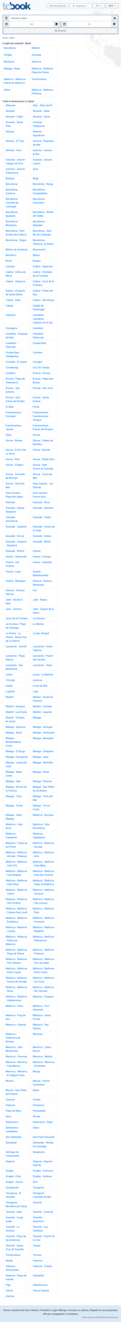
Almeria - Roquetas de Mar (43, 142)
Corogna (37, 361)
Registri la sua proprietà (103, 1310)
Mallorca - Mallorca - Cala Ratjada (16, 873)
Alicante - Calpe (14, 116)
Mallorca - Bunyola (43, 815)
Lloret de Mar (40, 685)
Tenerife (37, 1202)
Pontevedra (39, 1110)
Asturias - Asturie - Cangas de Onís (16, 161)
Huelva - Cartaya (42, 556)
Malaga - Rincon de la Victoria (16, 788)
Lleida (9, 685)
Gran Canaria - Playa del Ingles (14, 494)
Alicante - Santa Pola (14, 124)
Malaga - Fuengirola (17, 756)
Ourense (10, 1099)
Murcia (9, 1080)
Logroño (10, 691)
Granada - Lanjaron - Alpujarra (16, 543)
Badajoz (10, 178)
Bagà (35, 178)
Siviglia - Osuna (14, 1181)
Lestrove (37, 680)
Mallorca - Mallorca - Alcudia (43, 845)
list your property (58, 5)
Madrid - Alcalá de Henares (43, 699)
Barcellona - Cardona (12, 191)
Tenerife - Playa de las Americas (16, 1238)
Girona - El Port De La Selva (16, 451)
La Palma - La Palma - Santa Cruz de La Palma (16, 637)
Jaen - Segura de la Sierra (43, 611)
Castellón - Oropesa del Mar (16, 335)
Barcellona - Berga (43, 184)
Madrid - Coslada (42, 706)
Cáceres (10, 266)
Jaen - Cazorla (13, 609)
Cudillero (11, 373)
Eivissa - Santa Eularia (41, 399)
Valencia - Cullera (42, 1266)
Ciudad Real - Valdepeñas (13, 354)
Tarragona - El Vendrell (13, 1195)
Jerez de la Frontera (17, 618)
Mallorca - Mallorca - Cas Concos (43, 901)
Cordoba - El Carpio (16, 361)
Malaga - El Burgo (15, 751)
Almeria (10, 131)
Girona (36, 434)
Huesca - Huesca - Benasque (43, 582)
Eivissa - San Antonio (13, 390)
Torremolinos (39, 79)
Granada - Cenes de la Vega (43, 528)
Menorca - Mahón (42, 1056)
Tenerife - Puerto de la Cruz (44, 1238)
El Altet (9, 406)
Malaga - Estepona (43, 751)
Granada (36, 54)
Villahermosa (40, 1284)
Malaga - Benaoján (43, 738)
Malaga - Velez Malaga (14, 817)
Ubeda (9, 1260)
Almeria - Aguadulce (39, 133)
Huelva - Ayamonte (16, 556)
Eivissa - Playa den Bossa (43, 380)
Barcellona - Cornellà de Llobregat (12, 203)
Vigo (8, 1284)
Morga (36, 1071)
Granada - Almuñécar (12, 519)
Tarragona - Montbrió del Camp (16, 1204)
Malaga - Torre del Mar (43, 798)
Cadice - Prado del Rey (43, 292)
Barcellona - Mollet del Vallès (43, 214)
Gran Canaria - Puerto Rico (41, 494)
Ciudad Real (39, 343)
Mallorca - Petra (14, 1005)
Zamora (10, 1296)
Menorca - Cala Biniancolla (14, 1049)
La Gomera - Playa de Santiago (16, 626)
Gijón (8, 434)
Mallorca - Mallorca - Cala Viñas (16, 882)
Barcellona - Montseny (12, 223)
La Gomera (39, 618)
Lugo (35, 691)
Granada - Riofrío (15, 551)
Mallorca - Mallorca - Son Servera (43, 989)
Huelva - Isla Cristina (12, 564)
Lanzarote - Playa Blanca (15, 657)
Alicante (10, 111)
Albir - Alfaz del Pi (42, 105)
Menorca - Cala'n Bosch (42, 1049)
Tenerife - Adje (14, 1211)
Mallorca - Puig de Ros (16, 1017)
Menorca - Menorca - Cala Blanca (16, 1064)
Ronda (36, 1116)
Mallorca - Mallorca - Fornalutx (43, 919)
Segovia (10, 1161)
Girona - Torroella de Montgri (15, 476)
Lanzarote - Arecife (16, 646)
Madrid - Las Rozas (16, 712)
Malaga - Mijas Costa (14, 773)
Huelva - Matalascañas (40, 573)
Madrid (35, 47)
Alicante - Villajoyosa (39, 124)
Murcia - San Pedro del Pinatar (16, 1092)
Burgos (37, 260)
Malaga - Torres (14, 805)
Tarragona (38, 1187)
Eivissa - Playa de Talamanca (15, 380)
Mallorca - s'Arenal (16, 1024)
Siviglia (8, 54)
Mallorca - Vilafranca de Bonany (13, 1038)
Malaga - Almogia (42, 727)
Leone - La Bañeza (43, 674)
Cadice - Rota (13, 300)
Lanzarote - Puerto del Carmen (43, 657)
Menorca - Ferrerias (16, 1056)
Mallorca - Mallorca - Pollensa (43, 91)
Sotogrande (12, 1187)
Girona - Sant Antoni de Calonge (43, 466)
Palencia (10, 1105)
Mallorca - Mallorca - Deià (43, 910)
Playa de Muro (13, 1110)
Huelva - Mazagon (16, 580)
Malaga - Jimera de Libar (16, 764)
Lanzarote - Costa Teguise (42, 648)
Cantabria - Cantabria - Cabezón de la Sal (43, 319)
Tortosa (37, 1255)
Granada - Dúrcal (15, 536)
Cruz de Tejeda (41, 367)
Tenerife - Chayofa (43, 1211)
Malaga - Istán (41, 756)
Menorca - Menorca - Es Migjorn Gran (16, 1073)
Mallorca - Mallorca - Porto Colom (16, 970)
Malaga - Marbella (43, 762)
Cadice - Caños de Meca (16, 274)
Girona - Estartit (41, 449)
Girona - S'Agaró (14, 464)
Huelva (36, 551)
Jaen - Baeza (40, 599)
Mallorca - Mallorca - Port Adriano (16, 961)
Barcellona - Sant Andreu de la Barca (16, 232)
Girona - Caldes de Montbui (43, 442)
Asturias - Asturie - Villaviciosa (16, 171)
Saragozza (39, 1152)
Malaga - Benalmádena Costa (13, 742)
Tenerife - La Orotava (12, 1228)
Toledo (36, 1245)
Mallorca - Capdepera (39, 835)
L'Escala (10, 680)
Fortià (36, 406)
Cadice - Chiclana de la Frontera (42, 274)
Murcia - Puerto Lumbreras (41, 1082)
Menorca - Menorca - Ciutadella (43, 1064)
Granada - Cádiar (42, 517)
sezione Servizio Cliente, (25, 1310)
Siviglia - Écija (13, 1176)
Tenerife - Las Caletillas (40, 1228)
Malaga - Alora (14, 732)
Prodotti (44, 1310)
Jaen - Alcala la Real (14, 601)
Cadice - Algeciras (43, 266)
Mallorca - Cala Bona (14, 826)
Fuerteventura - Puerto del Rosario (43, 427)
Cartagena (11, 328)
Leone (9, 674)
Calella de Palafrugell (39, 307)
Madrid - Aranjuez (15, 706)
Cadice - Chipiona (15, 281)
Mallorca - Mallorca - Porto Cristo (43, 970)
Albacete (11, 105)
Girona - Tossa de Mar (42, 476)
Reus (8, 1116)
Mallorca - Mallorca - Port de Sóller (43, 961)
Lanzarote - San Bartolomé (14, 667)
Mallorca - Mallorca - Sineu (16, 989)
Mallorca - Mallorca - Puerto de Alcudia (16, 979)
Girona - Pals (13, 459)
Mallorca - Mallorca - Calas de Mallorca (43, 882)
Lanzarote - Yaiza (42, 665)
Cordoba (37, 352)
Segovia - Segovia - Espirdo (43, 1163)
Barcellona (10, 47)
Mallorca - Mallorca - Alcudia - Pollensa (16, 854)
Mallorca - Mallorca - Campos (43, 891)
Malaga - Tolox (14, 796)
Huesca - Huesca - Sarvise (16, 592)
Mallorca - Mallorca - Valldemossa (16, 998)
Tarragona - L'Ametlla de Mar (42, 1195)
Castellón (38, 328)
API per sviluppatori (54, 1313)
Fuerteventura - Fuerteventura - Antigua (41, 416)
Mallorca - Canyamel (11, 835)
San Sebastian (14, 1137)
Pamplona (38, 1105)
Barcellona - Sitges (16, 240)
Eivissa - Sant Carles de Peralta (15, 399)
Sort (35, 1181)
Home (6, 1310)
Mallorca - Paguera (43, 996)
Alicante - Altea (41, 111)
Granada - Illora (41, 502)
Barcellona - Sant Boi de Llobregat (42, 232)
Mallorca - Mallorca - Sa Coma (43, 979)
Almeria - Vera (13, 150)
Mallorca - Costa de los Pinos (16, 845)
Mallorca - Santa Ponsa (42, 1017)
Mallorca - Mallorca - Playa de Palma (43, 70)
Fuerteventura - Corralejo (14, 414)
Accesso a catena (78, 1310)
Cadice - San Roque (43, 300)
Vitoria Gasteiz (41, 1290)
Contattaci (72, 1313)
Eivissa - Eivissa (41, 373)
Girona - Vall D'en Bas (15, 485)
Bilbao (36, 255)
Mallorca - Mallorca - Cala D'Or (16, 863)
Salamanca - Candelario (12, 1129)
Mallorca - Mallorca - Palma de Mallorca (15, 81)
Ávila (35, 169)
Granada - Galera (42, 536)
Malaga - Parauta (42, 781)
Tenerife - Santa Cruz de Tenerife (15, 1247)
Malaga (37, 717)
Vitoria (9, 1290)
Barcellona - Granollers (39, 201)
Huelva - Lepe (13, 571)
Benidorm (9, 61)
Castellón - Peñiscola (39, 335)
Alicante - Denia (41, 116)
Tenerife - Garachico (38, 1219)
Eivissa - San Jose (43, 388)
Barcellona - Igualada (12, 214)
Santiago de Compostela (12, 1154)
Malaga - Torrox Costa (41, 807)
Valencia (36, 61)
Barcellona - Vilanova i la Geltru (43, 242)
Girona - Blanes (14, 440)
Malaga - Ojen (13, 781)
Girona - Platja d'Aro (44, 459)
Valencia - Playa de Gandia (16, 1277)
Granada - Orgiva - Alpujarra (15, 509)
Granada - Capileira (16, 526)
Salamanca (12, 1122)
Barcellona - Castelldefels (40, 191)
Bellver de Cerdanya (17, 249)
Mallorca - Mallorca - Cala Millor (43, 863)
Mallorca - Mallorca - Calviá (16, 891)
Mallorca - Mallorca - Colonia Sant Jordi (16, 910)
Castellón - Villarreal (11, 345)
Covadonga (12, 367)
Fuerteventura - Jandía (14, 427)
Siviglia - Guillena (42, 1176)
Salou (7, 89)
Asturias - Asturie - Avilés (43, 152)
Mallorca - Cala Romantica (41, 826)
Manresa (37, 1034)
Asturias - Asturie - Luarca (43, 161)
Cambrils (11, 315)
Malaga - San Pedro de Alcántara (43, 788)
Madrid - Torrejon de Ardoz (15, 719)
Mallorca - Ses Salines (41, 1026)
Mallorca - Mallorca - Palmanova (43, 938)
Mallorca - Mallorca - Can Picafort (16, 901)
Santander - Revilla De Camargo (43, 1144)
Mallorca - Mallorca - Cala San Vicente (43, 873)
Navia (36, 1090)
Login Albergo (59, 1310)
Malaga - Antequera (44, 732)
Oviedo (36, 1099)
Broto (9, 260)
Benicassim (39, 249)
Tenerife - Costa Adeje (14, 1219)
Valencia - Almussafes (12, 1268)
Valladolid (38, 1275)
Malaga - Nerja (12, 68)
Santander (11, 1142)
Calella (9, 305)
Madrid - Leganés (42, 712)
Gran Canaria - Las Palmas (43, 485)
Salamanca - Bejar (43, 1122)
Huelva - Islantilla (42, 562)
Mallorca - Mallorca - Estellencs (16, 919)
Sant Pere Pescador (44, 1137)
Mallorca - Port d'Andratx (41, 1007)
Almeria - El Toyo (15, 140)
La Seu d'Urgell (41, 633)
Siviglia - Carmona (43, 1170)
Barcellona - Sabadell (39, 223)
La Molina (38, 624)
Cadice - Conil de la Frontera (43, 283)
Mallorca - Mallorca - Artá (43, 854)
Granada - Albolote (43, 507)
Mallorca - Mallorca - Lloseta (16, 929)
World (5, 38)
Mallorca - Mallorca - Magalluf (43, 929)
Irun (35, 590)
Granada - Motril (42, 541)
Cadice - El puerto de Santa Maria (15, 292)
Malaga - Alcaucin (16, 727)
